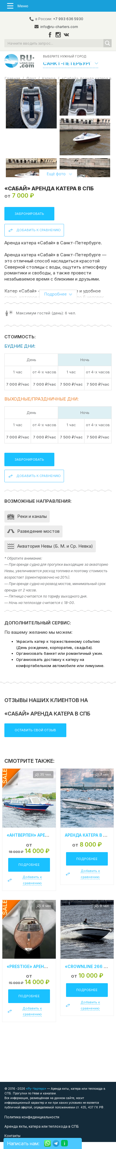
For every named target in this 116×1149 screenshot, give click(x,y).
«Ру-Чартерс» (35, 1095)
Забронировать (29, 220)
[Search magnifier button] (107, 43)
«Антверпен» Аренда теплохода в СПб (51, 842)
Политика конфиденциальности (31, 1124)
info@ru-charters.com (59, 27)
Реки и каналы (32, 523)
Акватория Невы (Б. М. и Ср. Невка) (55, 553)
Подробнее (29, 872)
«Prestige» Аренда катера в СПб (43, 973)
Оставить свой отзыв (35, 737)
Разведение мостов (38, 538)
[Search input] (54, 43)
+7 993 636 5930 (68, 19)
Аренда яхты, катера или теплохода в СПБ (41, 1133)
